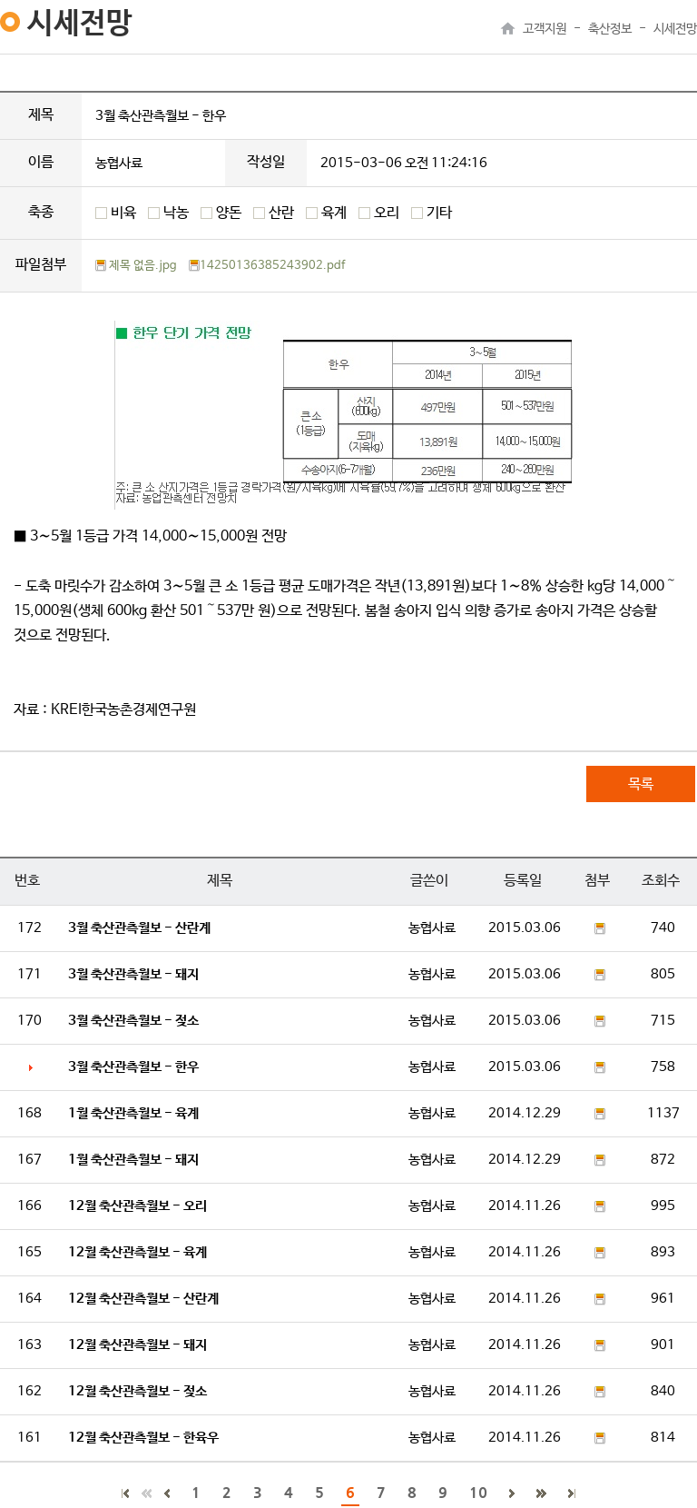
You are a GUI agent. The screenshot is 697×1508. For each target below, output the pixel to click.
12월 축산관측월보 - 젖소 (137, 1391)
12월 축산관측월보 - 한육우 (143, 1437)
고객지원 (544, 29)
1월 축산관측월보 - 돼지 (133, 1159)
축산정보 (610, 29)
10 (478, 1492)
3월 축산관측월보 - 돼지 (133, 974)
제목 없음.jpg (136, 266)
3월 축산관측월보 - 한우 (133, 1067)
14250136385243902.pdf (267, 266)
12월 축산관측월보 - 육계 (137, 1252)
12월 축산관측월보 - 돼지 (137, 1345)
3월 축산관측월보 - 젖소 (133, 1020)
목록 (640, 784)
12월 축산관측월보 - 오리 (137, 1206)
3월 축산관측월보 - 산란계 (139, 928)
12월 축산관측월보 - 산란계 (143, 1298)
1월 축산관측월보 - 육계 (133, 1113)
